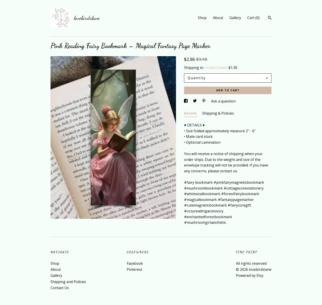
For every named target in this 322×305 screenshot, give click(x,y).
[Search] (269, 18)
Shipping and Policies (68, 281)
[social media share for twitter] (195, 101)
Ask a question (223, 101)
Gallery (235, 17)
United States (215, 67)
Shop (202, 17)
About (218, 17)
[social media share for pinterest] (204, 101)
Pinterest (134, 269)
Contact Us (60, 287)
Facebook (135, 263)
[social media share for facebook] (186, 101)
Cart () (253, 17)
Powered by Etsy (249, 275)
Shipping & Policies (218, 113)
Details (191, 113)
